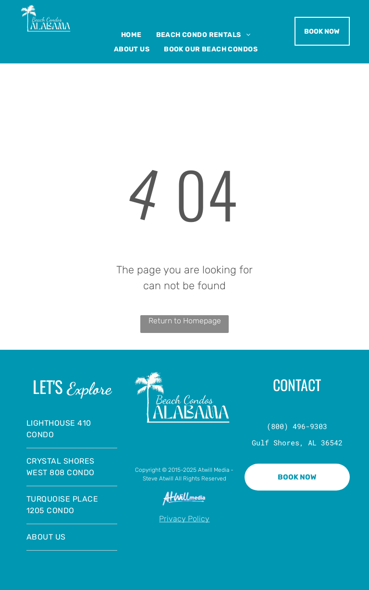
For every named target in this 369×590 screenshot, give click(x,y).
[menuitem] (131, 34)
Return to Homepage (184, 320)
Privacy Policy (184, 518)
